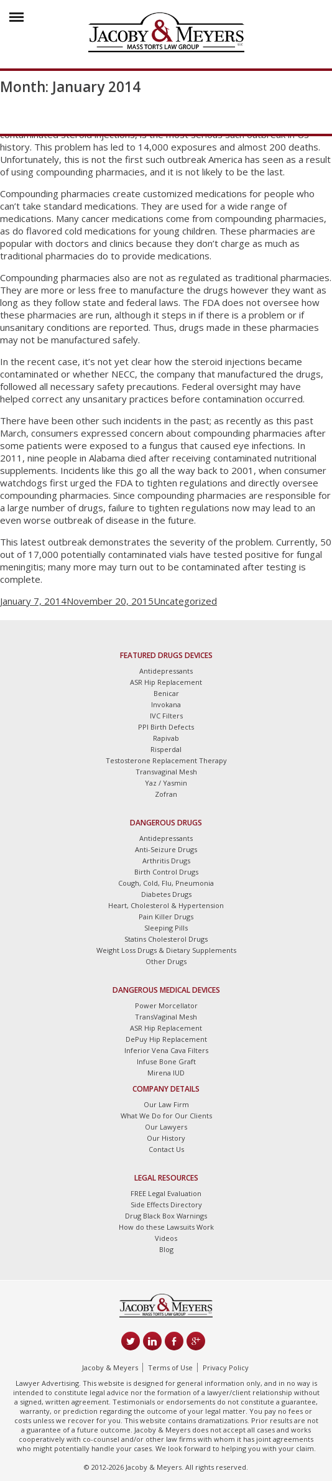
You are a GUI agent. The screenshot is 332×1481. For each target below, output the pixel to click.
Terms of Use (170, 1367)
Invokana (166, 704)
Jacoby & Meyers (110, 1367)
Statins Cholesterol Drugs (166, 939)
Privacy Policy (226, 1367)
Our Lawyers (166, 1126)
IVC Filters (166, 715)
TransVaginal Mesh (166, 1016)
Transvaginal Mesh (166, 771)
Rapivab (166, 738)
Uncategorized (185, 601)
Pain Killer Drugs (166, 916)
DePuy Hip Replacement (166, 1039)
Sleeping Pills (166, 927)
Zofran (166, 794)
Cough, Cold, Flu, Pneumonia (166, 883)
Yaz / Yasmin (166, 782)
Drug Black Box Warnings (166, 1215)
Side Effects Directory (166, 1204)
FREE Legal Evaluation (166, 1193)
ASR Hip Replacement (166, 682)
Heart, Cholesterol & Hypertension (166, 905)
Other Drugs (166, 961)
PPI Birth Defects (166, 726)
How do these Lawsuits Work (166, 1227)
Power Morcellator (166, 1005)
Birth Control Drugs (166, 871)
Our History (166, 1138)
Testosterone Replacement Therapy (166, 760)
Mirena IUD (166, 1072)
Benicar (166, 693)
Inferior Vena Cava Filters (166, 1050)
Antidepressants (166, 671)
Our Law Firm (166, 1104)
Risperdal (166, 749)
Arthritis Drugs (166, 860)
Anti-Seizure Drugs (166, 849)
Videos (166, 1238)
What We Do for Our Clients (166, 1115)
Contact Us (166, 1149)
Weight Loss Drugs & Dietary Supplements (166, 950)
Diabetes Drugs (166, 894)
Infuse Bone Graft (166, 1061)
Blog (166, 1249)
